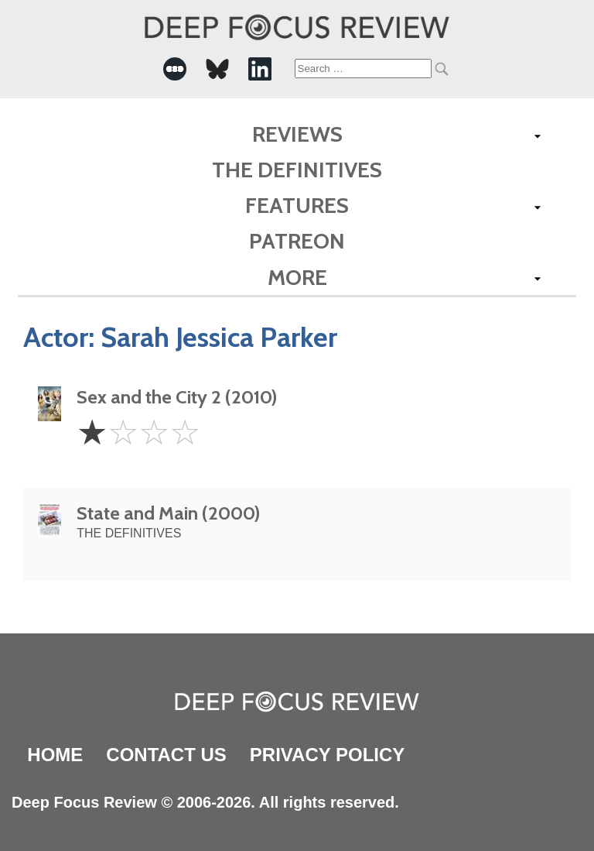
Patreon (297, 241)
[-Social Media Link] (174, 69)
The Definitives (297, 169)
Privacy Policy (327, 754)
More (297, 277)
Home (55, 754)
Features (297, 205)
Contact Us (166, 754)
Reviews (297, 134)
